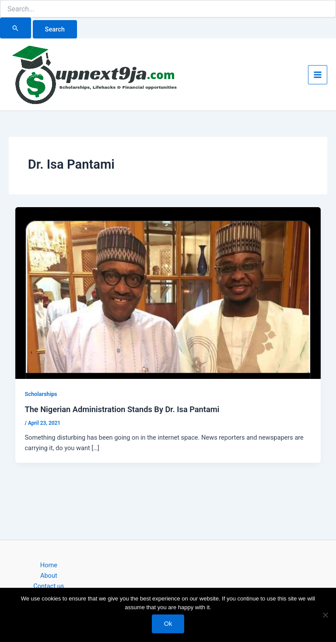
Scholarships (40, 394)
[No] (325, 615)
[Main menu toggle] (317, 74)
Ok (168, 623)
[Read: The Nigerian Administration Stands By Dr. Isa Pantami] (168, 293)
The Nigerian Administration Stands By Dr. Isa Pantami (121, 409)
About (48, 576)
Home (48, 565)
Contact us (48, 586)
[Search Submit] (15, 27)
